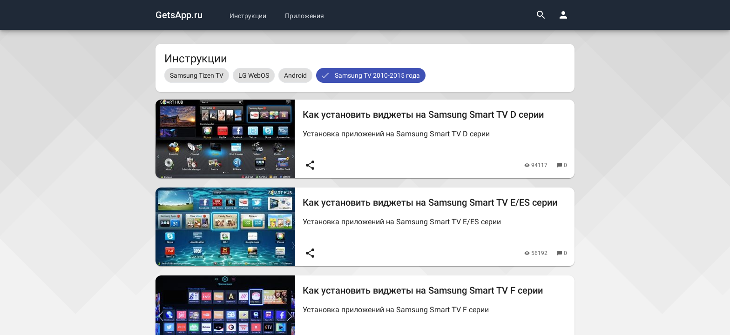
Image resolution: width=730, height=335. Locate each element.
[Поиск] (541, 15)
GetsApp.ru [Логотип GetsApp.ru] (179, 14)
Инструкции (248, 16)
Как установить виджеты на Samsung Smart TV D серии (423, 114)
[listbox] (365, 75)
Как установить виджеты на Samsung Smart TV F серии (423, 290)
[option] (196, 75)
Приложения (304, 16)
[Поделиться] (310, 165)
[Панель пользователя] (563, 15)
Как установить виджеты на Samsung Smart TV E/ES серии (430, 202)
